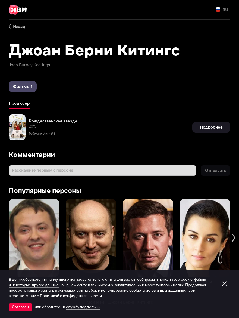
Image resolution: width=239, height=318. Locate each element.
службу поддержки (83, 307)
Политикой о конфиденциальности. (71, 296)
